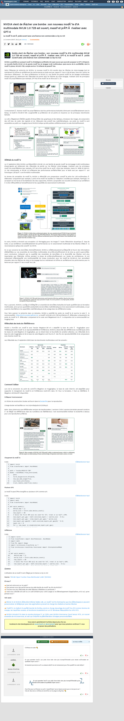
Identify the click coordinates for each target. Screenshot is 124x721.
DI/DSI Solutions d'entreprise (18, 4)
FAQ (41, 1)
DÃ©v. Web (55, 4)
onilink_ (14, 660)
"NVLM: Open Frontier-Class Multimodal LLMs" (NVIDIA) (30, 577)
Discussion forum (108, 83)
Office (82, 4)
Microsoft (43, 4)
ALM (37, 4)
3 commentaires (34, 40)
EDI (62, 4)
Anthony (24, 40)
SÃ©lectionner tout (82, 462)
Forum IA (56, 7)
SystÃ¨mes (95, 4)
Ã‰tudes (78, 1)
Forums (26, 1)
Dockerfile (43, 401)
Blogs (47, 1)
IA (33, 4)
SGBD (76, 4)
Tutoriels (34, 1)
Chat (53, 1)
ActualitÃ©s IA (48, 7)
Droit (85, 1)
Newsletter (61, 1)
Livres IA (75, 7)
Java (49, 4)
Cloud (29, 4)
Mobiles (88, 4)
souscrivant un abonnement (44, 624)
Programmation (69, 4)
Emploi (70, 1)
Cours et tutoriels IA (65, 7)
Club (91, 1)
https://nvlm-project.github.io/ (27, 315)
